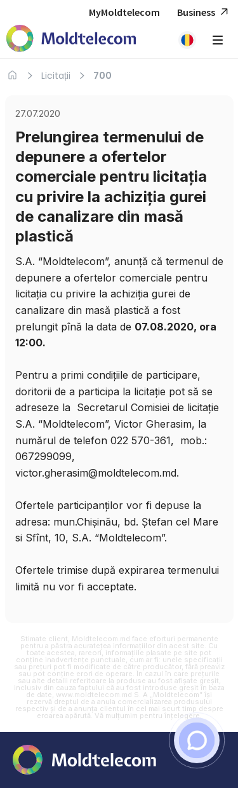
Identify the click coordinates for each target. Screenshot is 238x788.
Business (204, 12)
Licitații (55, 76)
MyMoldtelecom (124, 12)
